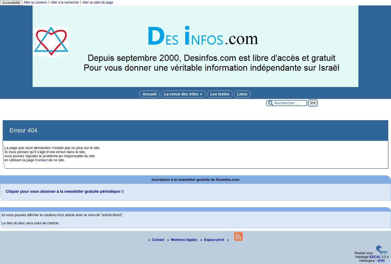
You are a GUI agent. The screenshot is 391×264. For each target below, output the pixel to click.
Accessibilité (11, 3)
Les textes (219, 94)
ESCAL (375, 257)
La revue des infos (183, 94)
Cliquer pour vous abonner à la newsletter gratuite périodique (63, 191)
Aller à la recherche (65, 2)
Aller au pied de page (97, 2)
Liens (242, 94)
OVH (380, 261)
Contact (41, 160)
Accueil (149, 94)
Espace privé (212, 240)
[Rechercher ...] (286, 103)
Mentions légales (182, 240)
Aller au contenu (35, 2)
